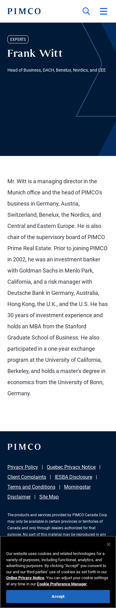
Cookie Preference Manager (62, 584)
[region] (58, 572)
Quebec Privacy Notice (71, 467)
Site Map (49, 497)
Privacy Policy (22, 467)
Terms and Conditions (31, 487)
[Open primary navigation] (104, 11)
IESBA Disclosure (73, 477)
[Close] (108, 544)
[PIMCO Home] (24, 11)
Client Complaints (26, 477)
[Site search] (86, 11)
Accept (58, 596)
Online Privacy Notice (25, 577)
